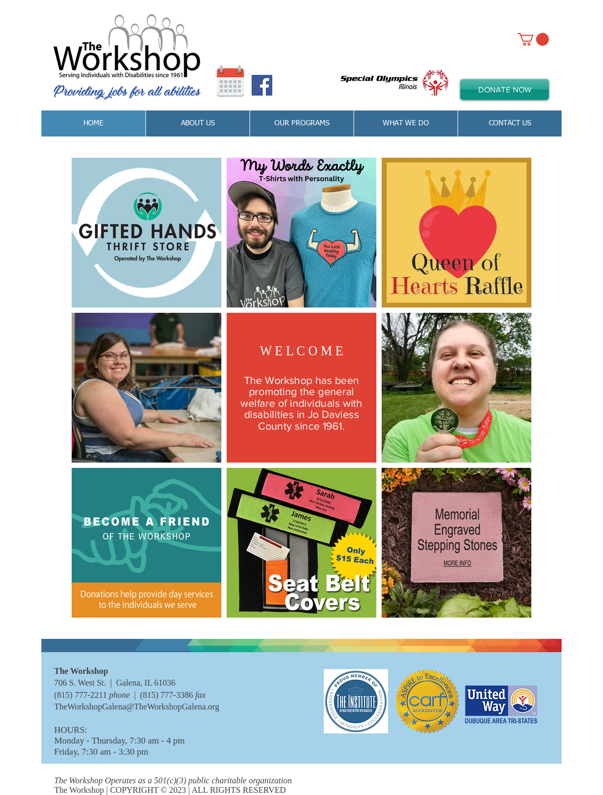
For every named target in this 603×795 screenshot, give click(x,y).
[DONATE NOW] (504, 89)
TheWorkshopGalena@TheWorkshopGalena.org (136, 706)
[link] (533, 39)
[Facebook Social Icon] (262, 85)
